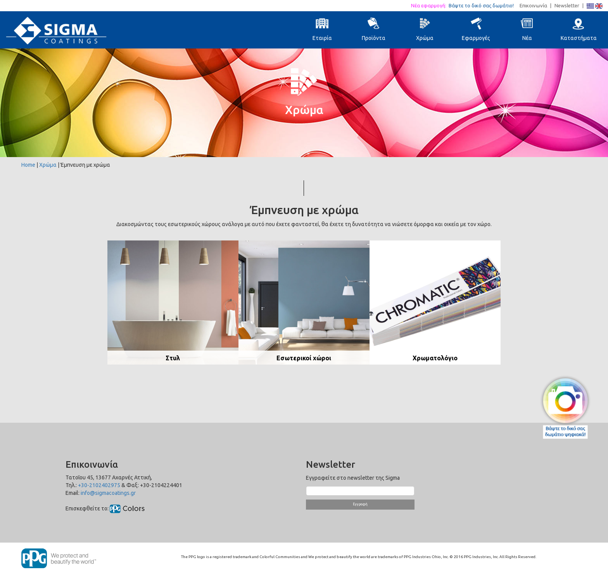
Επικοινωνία (533, 5)
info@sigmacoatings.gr (108, 493)
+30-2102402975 (99, 485)
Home (28, 165)
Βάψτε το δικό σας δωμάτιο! (483, 5)
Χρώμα (48, 165)
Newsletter (566, 5)
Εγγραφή (360, 504)
